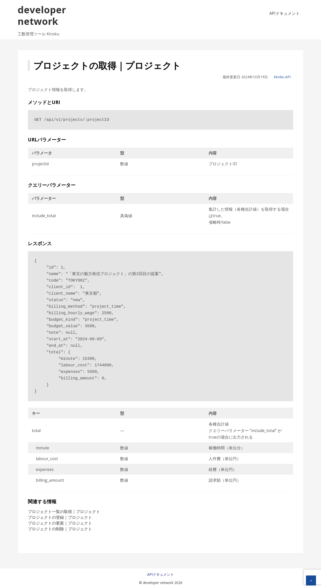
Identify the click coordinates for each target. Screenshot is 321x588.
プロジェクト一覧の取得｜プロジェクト (64, 511)
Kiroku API (282, 76)
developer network (42, 15)
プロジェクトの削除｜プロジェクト (60, 529)
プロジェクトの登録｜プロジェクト (60, 517)
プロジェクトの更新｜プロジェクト (60, 523)
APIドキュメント (284, 13)
